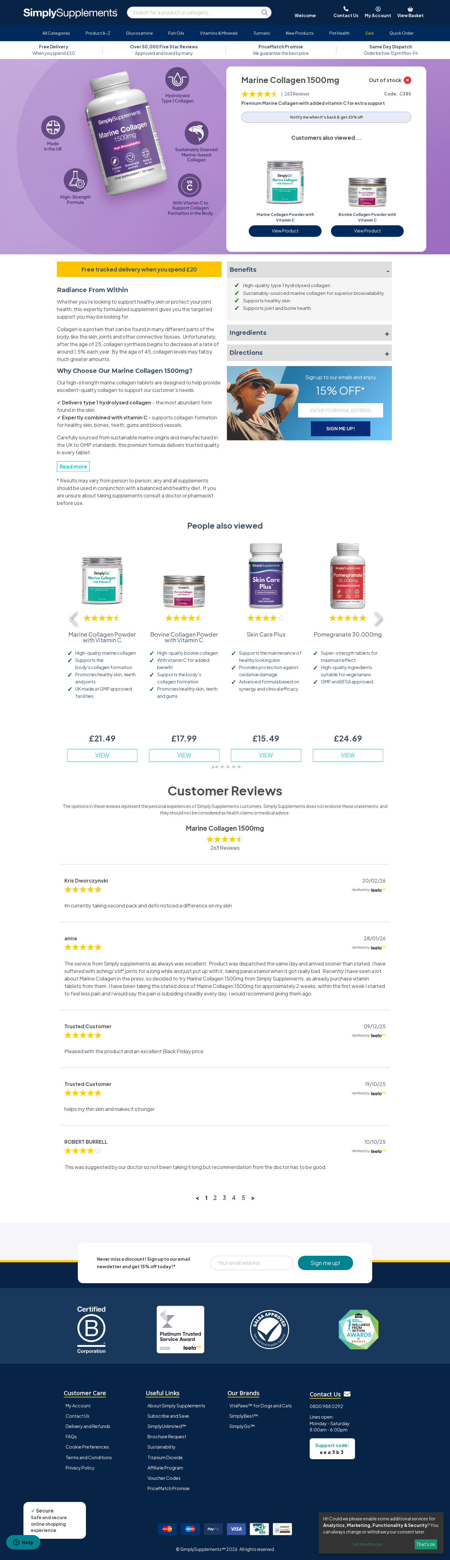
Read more (73, 466)
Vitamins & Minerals (219, 33)
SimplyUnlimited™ (167, 1426)
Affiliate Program (165, 1467)
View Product (285, 230)
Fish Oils (176, 33)
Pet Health (339, 33)
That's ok (425, 1544)
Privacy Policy (80, 1467)
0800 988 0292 (326, 1406)
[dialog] (381, 1533)
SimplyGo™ (242, 1426)
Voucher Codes (164, 1478)
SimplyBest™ (243, 1416)
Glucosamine (139, 33)
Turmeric (261, 33)
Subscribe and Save (168, 1416)
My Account (78, 1405)
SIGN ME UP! (340, 428)
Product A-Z (98, 33)
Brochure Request (167, 1436)
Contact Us (77, 1416)
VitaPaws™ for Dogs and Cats (260, 1405)
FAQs (71, 1436)
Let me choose (367, 1544)
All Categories (56, 33)
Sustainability (162, 1447)
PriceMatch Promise (169, 1488)
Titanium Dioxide (165, 1457)
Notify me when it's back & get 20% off (326, 117)
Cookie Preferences (87, 1447)
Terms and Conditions (89, 1457)
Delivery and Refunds (88, 1426)
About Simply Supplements (176, 1405)
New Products (300, 33)
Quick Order (401, 33)
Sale (369, 33)
